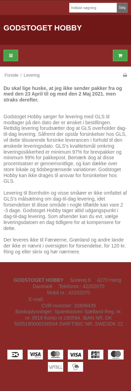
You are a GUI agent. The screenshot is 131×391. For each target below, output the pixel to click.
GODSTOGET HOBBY (42, 27)
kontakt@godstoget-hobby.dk (76, 299)
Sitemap (70, 330)
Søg (122, 7)
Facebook (65, 339)
